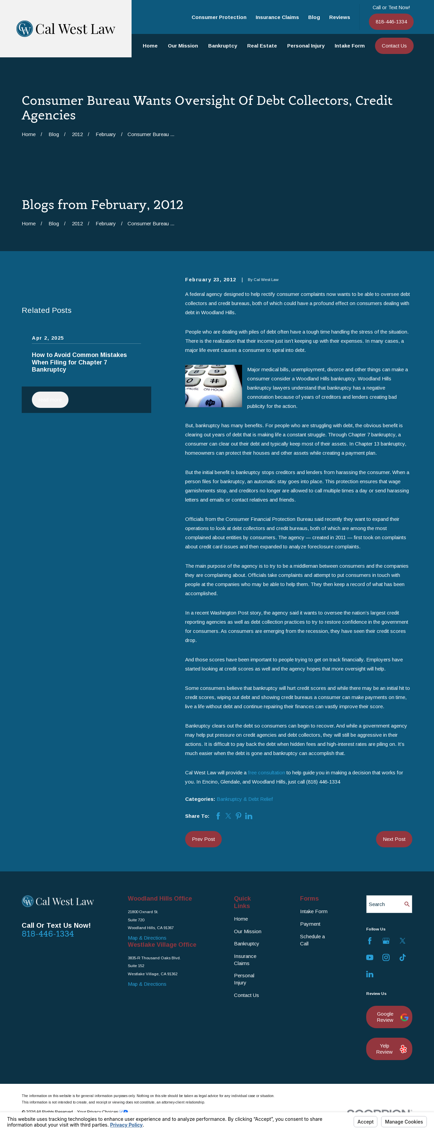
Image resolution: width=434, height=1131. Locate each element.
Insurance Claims (277, 17)
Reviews (339, 17)
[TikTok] (402, 957)
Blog (314, 17)
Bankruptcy (246, 943)
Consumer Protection (219, 17)
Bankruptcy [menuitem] (222, 46)
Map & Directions (147, 938)
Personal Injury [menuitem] (305, 46)
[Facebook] (369, 940)
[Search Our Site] (407, 904)
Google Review (391, 1017)
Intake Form (314, 911)
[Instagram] (386, 957)
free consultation (266, 772)
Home (241, 919)
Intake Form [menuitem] (350, 46)
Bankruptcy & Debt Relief (245, 799)
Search (377, 904)
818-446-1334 (391, 21)
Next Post (394, 839)
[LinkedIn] (369, 974)
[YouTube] (369, 957)
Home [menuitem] (150, 46)
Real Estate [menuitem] (262, 46)
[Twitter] (402, 940)
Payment (310, 924)
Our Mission (247, 931)
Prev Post (203, 839)
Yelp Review (391, 1049)
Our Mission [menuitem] (183, 46)
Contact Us (394, 46)
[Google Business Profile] (386, 940)
